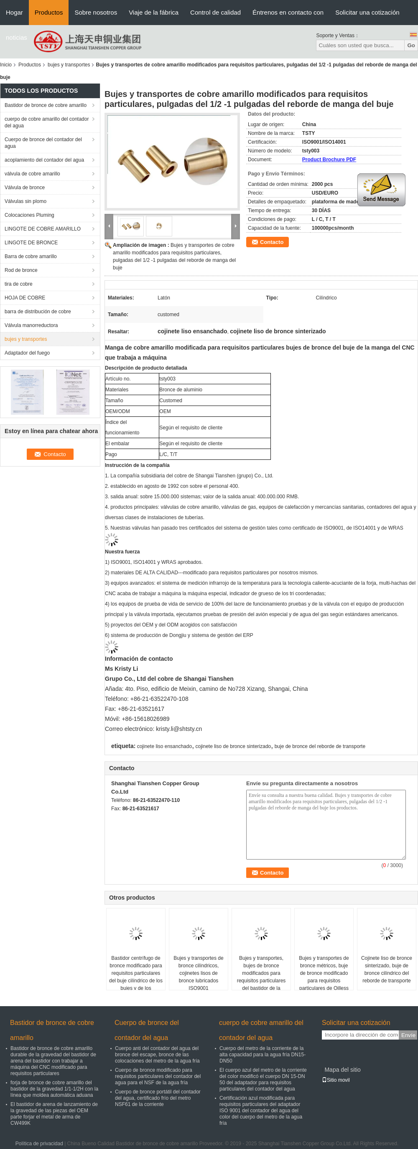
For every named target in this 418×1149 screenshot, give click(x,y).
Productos (49, 12)
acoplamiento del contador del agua (44, 160)
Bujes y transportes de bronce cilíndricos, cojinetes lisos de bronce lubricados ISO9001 (198, 973)
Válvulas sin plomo (25, 201)
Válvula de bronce (25, 187)
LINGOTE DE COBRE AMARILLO (43, 229)
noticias (16, 37)
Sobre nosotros (95, 12)
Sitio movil (336, 1080)
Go (411, 45)
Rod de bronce (21, 270)
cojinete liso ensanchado (164, 746)
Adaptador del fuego (27, 353)
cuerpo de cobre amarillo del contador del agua (47, 122)
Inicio (6, 65)
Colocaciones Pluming (29, 215)
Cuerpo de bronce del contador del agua (43, 143)
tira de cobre (19, 284)
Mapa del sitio (342, 1069)
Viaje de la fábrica (153, 12)
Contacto (271, 242)
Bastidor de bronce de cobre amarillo (46, 105)
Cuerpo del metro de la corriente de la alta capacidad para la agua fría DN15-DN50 (262, 1054)
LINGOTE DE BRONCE (31, 243)
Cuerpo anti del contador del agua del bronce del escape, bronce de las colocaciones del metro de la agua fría (157, 1054)
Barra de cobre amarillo (31, 256)
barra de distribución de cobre (38, 312)
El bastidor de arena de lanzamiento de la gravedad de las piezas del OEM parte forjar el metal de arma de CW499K (54, 1113)
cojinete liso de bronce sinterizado (233, 746)
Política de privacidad (39, 1143)
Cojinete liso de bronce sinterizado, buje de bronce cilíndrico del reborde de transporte (386, 969)
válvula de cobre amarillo (32, 174)
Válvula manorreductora (31, 325)
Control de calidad (215, 12)
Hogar (14, 12)
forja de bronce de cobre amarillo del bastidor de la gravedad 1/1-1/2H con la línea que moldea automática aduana (54, 1089)
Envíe (408, 1035)
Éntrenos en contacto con (288, 12)
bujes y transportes (69, 65)
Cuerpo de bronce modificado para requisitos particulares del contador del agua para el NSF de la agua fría (158, 1076)
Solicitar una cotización (367, 12)
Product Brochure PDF (329, 159)
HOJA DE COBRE (25, 298)
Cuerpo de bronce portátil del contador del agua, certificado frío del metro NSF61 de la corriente (158, 1098)
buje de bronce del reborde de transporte (320, 746)
